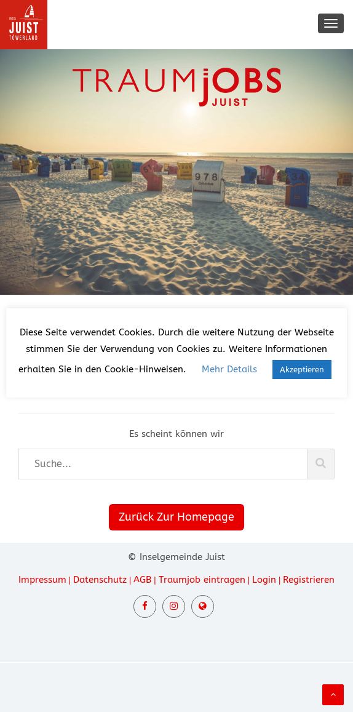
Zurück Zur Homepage (176, 517)
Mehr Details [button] (229, 369)
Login (264, 579)
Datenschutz (100, 579)
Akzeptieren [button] (302, 369)
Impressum (42, 579)
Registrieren (309, 579)
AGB (142, 579)
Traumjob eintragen (202, 579)
